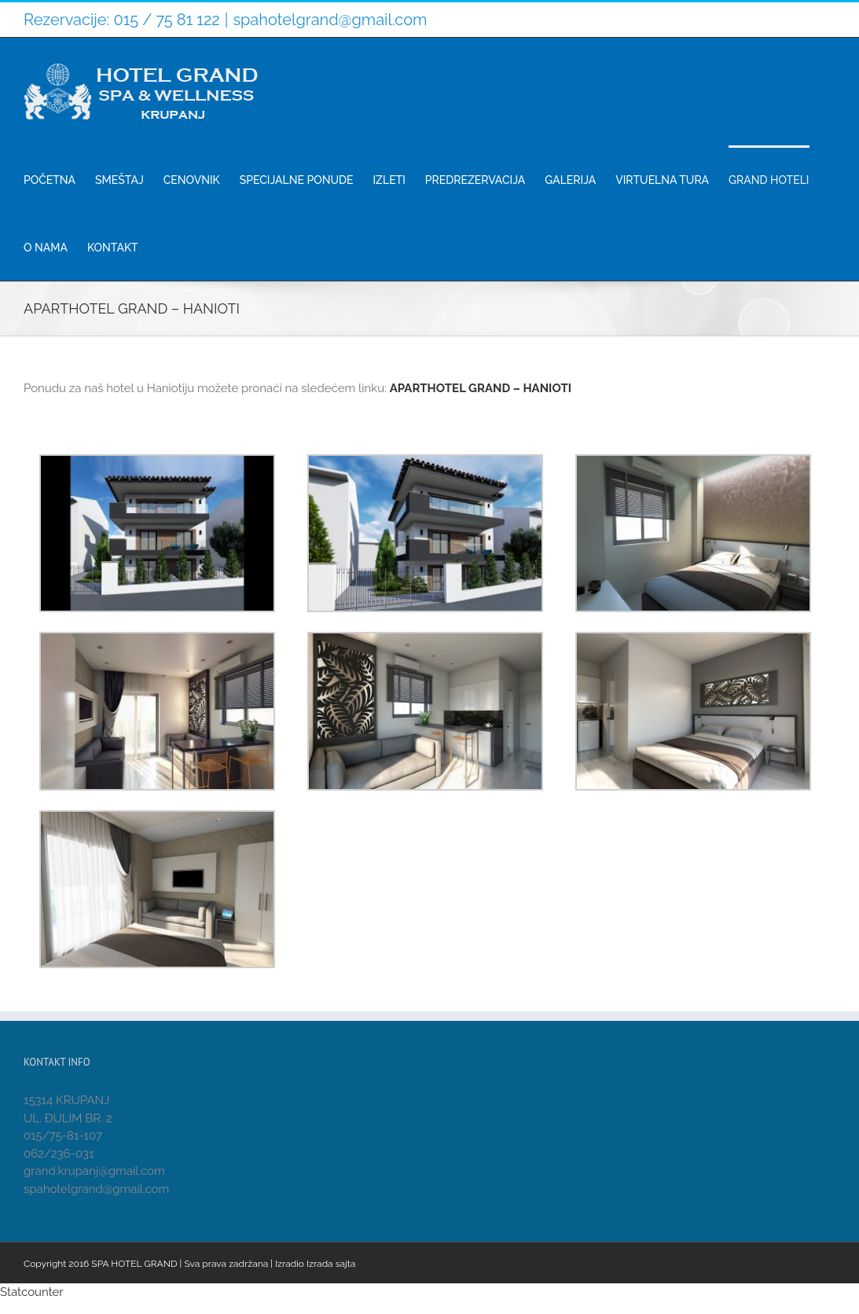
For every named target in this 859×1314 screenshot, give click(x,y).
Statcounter (32, 1292)
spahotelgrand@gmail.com (330, 19)
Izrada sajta (331, 1263)
